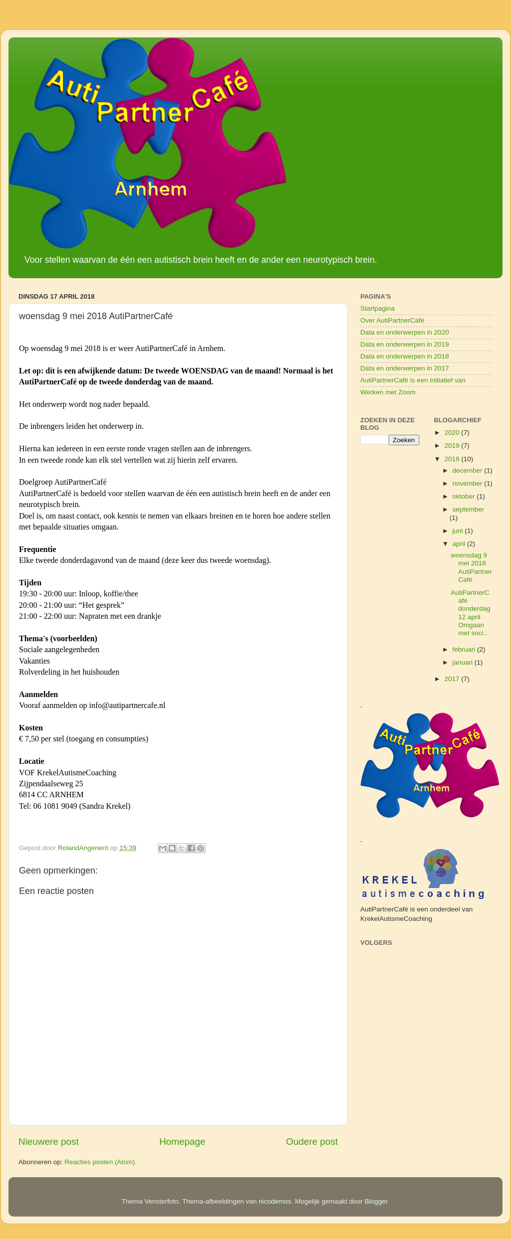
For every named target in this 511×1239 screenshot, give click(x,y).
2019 (452, 445)
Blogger (376, 1201)
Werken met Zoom (388, 392)
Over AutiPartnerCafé (392, 320)
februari (465, 649)
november (469, 483)
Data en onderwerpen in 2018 (404, 356)
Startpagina (377, 308)
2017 (452, 679)
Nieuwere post (48, 1141)
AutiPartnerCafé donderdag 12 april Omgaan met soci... (471, 613)
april (460, 543)
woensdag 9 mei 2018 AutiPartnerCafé (471, 567)
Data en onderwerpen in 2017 (404, 368)
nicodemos (274, 1201)
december (469, 470)
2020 (452, 432)
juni (459, 530)
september (469, 509)
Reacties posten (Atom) (99, 1162)
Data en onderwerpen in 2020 (404, 332)
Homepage (182, 1141)
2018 (452, 459)
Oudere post (312, 1141)
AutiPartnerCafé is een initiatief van (413, 380)
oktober (465, 496)
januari (464, 662)
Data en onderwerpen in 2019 (404, 344)
